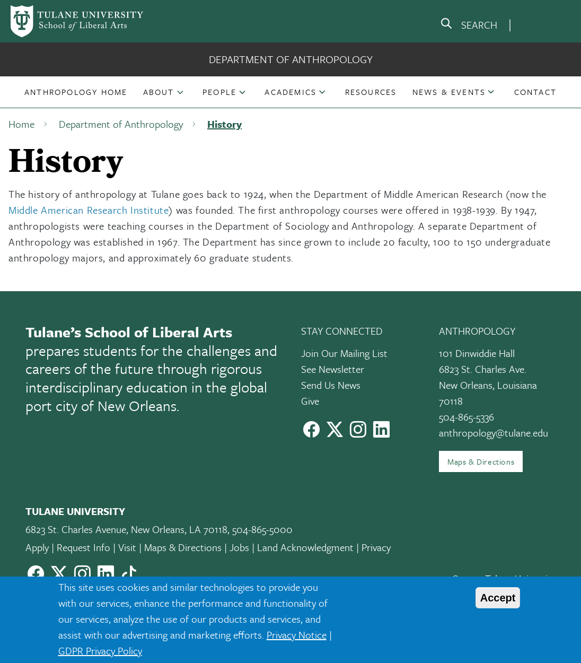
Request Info (83, 547)
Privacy (376, 547)
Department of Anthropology (291, 59)
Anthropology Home (75, 92)
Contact (535, 92)
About (158, 92)
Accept (498, 598)
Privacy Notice (297, 634)
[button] (75, 92)
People (219, 92)
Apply (37, 547)
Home (21, 124)
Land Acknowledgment (305, 547)
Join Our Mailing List (344, 353)
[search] (468, 25)
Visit (127, 547)
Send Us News (330, 385)
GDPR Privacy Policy (100, 650)
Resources (371, 92)
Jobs (239, 547)
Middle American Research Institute (88, 210)
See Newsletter (332, 369)
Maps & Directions (480, 461)
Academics (290, 92)
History (224, 124)
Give (310, 401)
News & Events (449, 92)
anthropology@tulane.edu (493, 432)
